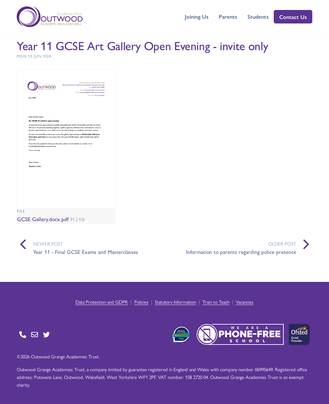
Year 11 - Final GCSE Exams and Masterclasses (85, 252)
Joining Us (197, 16)
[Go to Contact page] (22, 334)
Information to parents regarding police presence (241, 252)
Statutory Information (175, 301)
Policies (141, 301)
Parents (228, 16)
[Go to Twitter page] (46, 334)
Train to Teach (215, 301)
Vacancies (244, 301)
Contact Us (293, 17)
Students (258, 16)
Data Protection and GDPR (102, 301)
